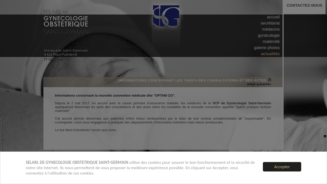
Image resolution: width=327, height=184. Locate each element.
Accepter (282, 166)
